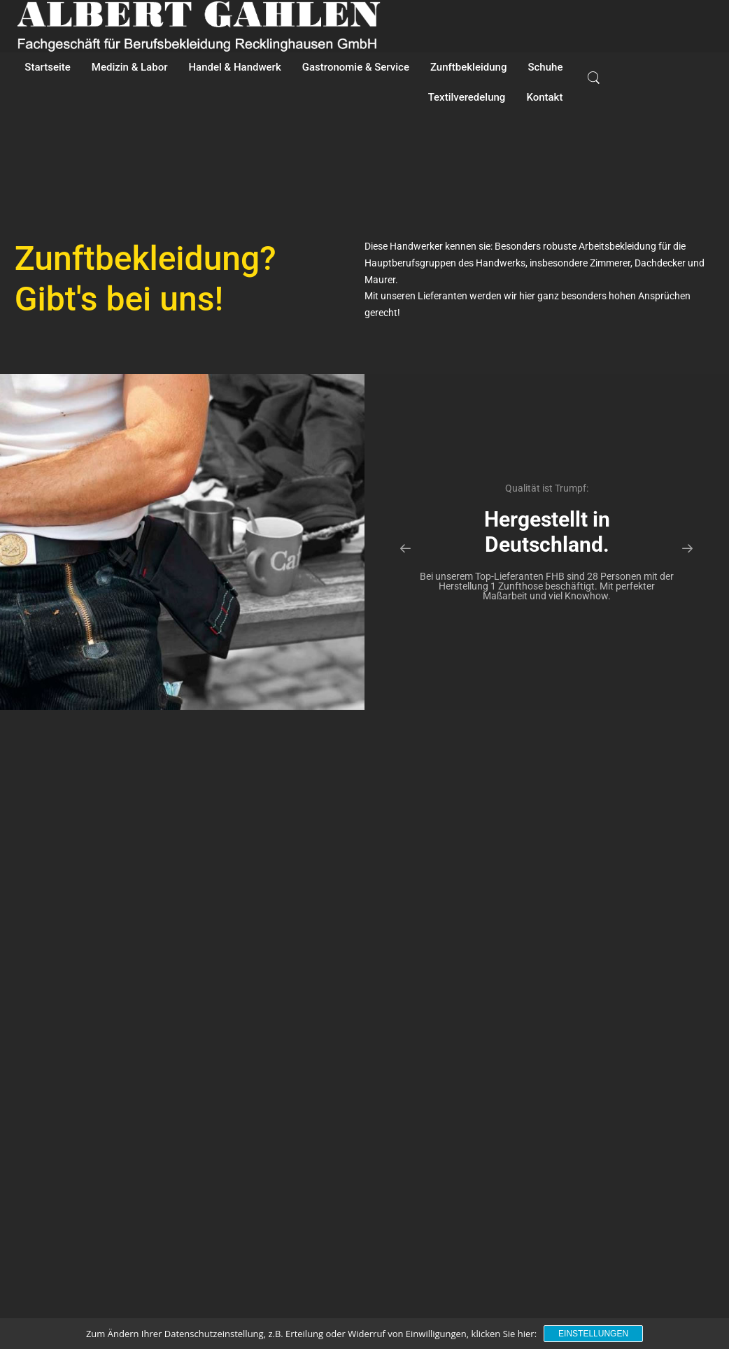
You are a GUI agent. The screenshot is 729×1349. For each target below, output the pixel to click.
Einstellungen (593, 1334)
